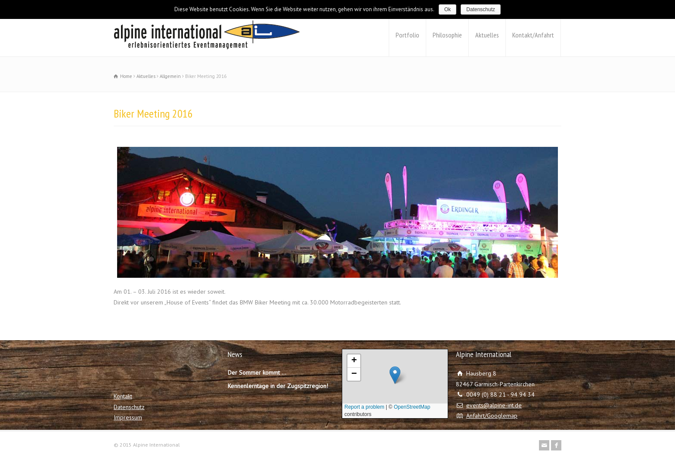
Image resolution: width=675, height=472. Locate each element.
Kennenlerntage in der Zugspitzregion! (278, 386)
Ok (447, 9)
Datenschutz (129, 407)
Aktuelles (487, 35)
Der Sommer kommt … (257, 372)
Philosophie (447, 35)
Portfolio (407, 35)
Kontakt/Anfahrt (533, 35)
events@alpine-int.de (494, 405)
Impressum (128, 417)
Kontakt (123, 396)
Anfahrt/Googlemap (491, 415)
